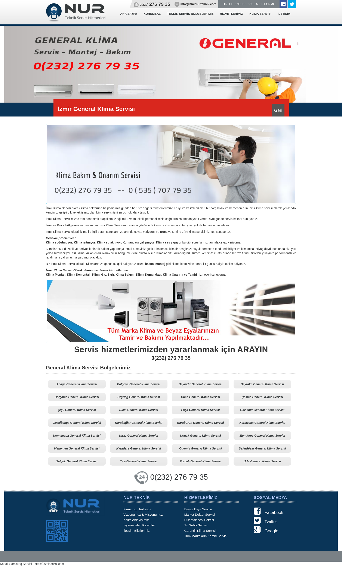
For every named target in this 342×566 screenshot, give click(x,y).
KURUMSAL (152, 13)
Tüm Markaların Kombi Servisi (205, 536)
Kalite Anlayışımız (136, 520)
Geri (278, 110)
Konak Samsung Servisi (16, 564)
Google (266, 530)
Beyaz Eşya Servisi (198, 509)
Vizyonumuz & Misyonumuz (143, 514)
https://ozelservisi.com (49, 564)
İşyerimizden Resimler (139, 525)
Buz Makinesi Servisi (199, 520)
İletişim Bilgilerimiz (136, 530)
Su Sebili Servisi (195, 525)
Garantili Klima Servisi (200, 530)
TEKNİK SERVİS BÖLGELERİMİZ (190, 13)
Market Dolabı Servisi (199, 514)
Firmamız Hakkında (137, 509)
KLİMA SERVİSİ (260, 13)
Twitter (265, 520)
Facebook (268, 511)
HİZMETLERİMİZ (231, 13)
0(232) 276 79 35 (178, 477)
